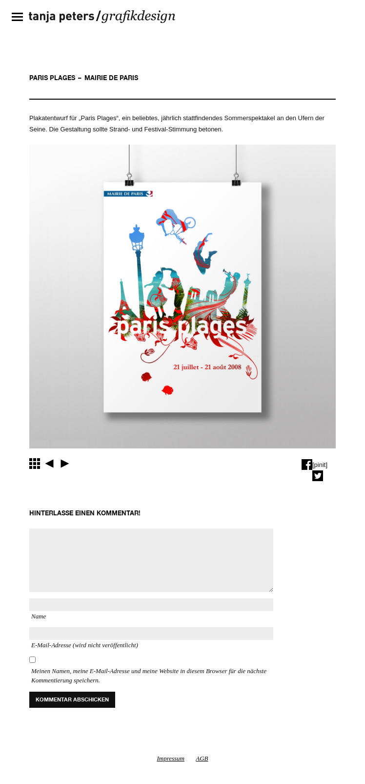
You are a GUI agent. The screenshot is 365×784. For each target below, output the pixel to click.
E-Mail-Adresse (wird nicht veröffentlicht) (84, 645)
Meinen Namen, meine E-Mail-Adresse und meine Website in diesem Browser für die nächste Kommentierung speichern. (148, 675)
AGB (202, 758)
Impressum (170, 758)
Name (38, 616)
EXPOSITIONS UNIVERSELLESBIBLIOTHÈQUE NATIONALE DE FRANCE (65, 463)
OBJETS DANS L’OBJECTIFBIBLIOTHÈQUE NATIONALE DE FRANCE (49, 463)
